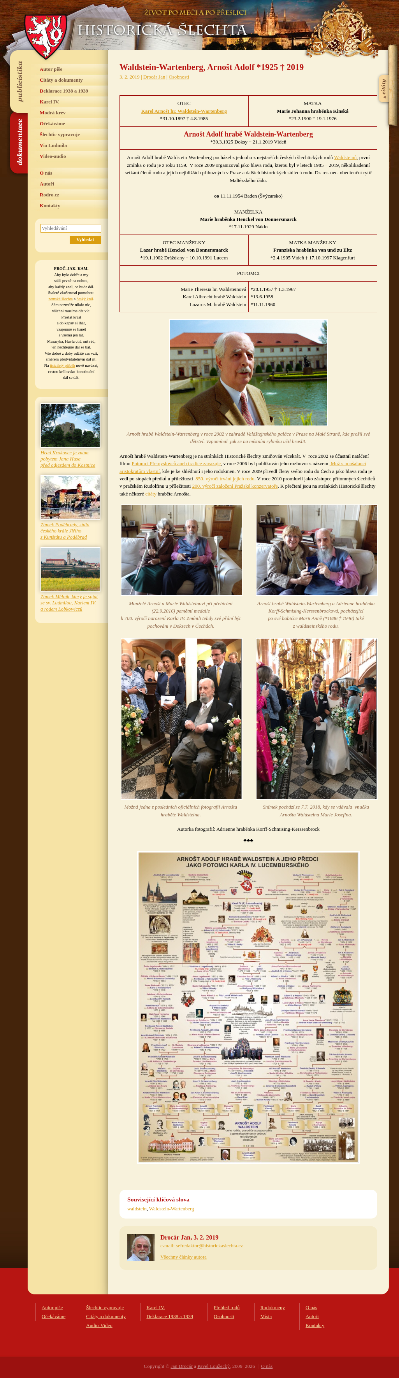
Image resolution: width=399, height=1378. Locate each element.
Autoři (47, 184)
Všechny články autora (183, 1257)
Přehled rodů (227, 1307)
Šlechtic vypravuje (60, 134)
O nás (46, 173)
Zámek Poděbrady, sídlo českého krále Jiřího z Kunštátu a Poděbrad (65, 531)
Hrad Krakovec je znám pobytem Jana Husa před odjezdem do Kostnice (67, 459)
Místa (266, 1316)
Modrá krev (53, 113)
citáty (150, 494)
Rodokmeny (272, 1307)
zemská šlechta (60, 299)
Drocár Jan (154, 77)
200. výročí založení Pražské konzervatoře (235, 486)
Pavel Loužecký (213, 1366)
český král (85, 299)
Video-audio (53, 156)
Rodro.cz (49, 195)
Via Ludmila (53, 145)
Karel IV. (50, 102)
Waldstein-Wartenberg (171, 1209)
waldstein (137, 1209)
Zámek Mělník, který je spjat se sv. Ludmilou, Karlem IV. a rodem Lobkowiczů (69, 603)
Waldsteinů (345, 157)
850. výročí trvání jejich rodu (224, 479)
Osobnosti (179, 77)
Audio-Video (99, 1325)
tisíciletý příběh (62, 365)
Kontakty (50, 205)
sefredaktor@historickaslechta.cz (209, 1245)
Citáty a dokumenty (61, 80)
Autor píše (51, 69)
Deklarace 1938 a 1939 (64, 91)
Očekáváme (52, 123)
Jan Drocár (181, 1366)
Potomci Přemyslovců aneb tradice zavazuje (176, 463)
